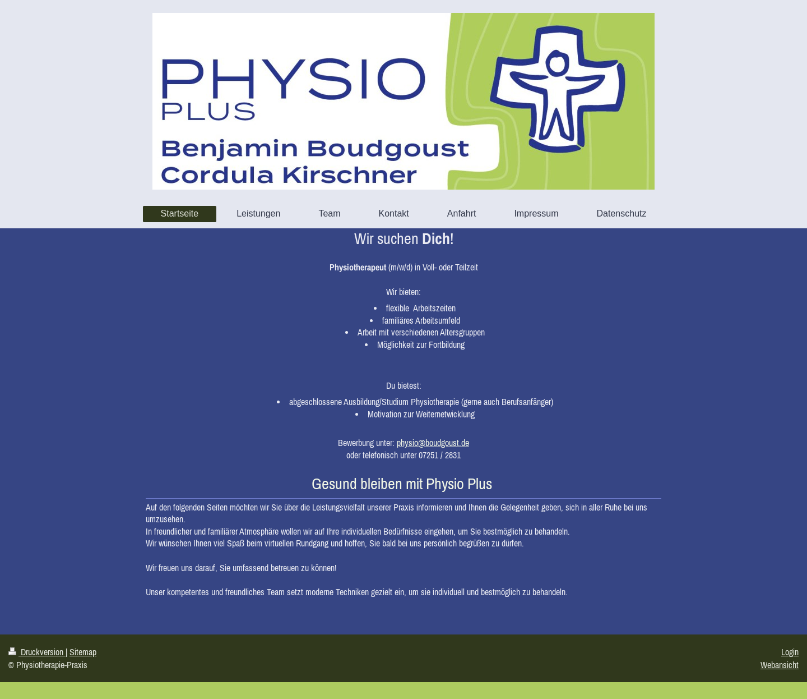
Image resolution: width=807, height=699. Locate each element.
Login (790, 652)
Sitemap (82, 652)
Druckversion (37, 652)
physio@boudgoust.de (433, 443)
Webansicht (779, 665)
